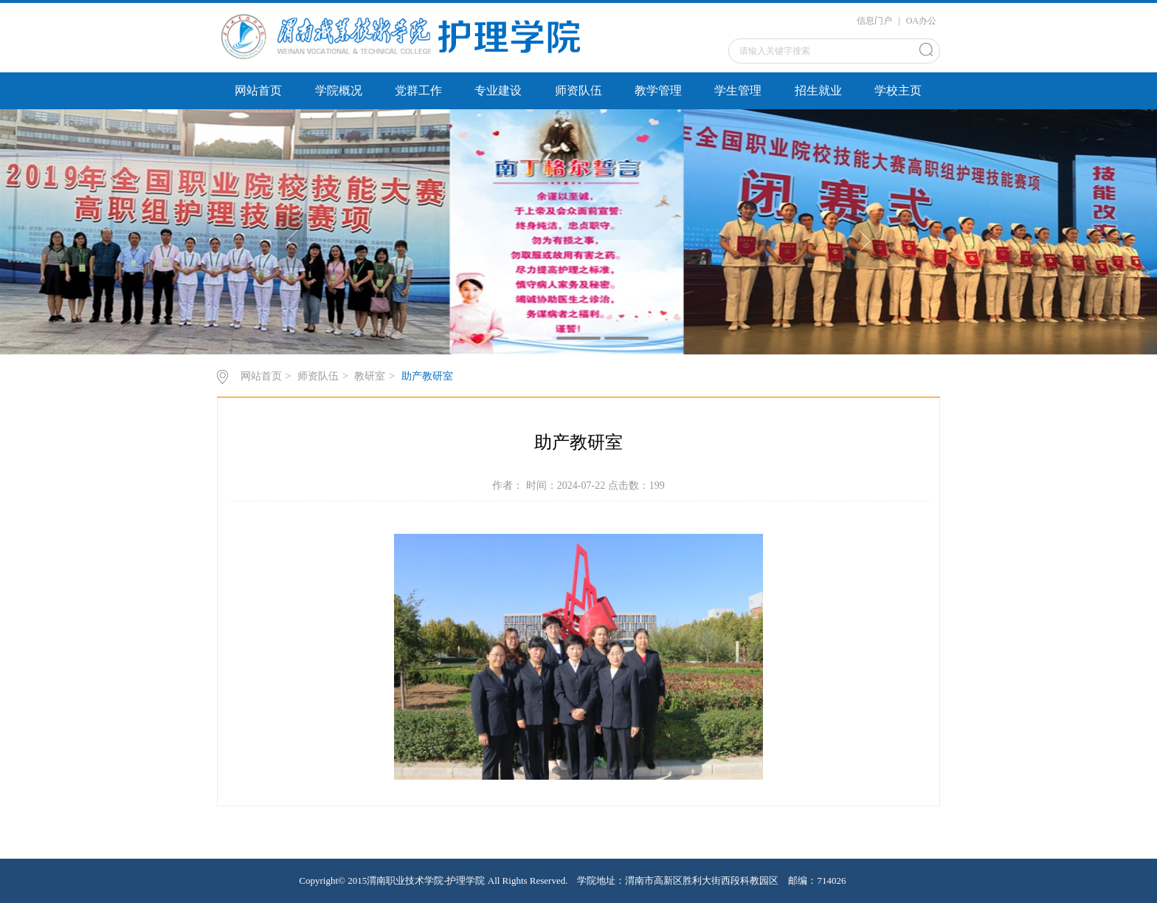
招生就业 (818, 90)
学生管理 (737, 90)
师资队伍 (578, 90)
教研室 (369, 376)
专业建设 (498, 90)
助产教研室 (427, 376)
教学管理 (658, 90)
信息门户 (874, 21)
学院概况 (338, 90)
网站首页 (258, 90)
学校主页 (898, 90)
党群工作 (418, 90)
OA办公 (921, 21)
